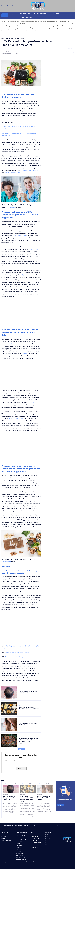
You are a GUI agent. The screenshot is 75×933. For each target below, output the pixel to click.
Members (47, 900)
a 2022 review (35, 429)
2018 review (34, 249)
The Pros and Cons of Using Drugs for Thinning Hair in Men (28, 758)
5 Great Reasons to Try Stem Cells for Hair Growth (44, 862)
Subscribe (21, 834)
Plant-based (21, 771)
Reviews (8, 38)
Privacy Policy (19, 831)
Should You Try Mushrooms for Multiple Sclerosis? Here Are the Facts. (29, 774)
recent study (25, 366)
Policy (46, 908)
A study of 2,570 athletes (15, 445)
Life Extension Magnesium (31, 170)
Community (47, 902)
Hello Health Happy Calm (12, 172)
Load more (21, 815)
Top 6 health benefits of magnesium (16, 723)
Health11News (11, 207)
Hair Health (21, 755)
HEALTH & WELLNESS (23, 803)
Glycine (24, 275)
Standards (47, 906)
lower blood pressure (13, 357)
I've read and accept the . (13, 831)
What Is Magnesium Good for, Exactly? (18, 719)
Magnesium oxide (20, 235)
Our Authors (48, 898)
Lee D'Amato (10, 50)
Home (3, 38)
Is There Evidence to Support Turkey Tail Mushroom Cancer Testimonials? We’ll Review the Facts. (29, 806)
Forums (46, 904)
